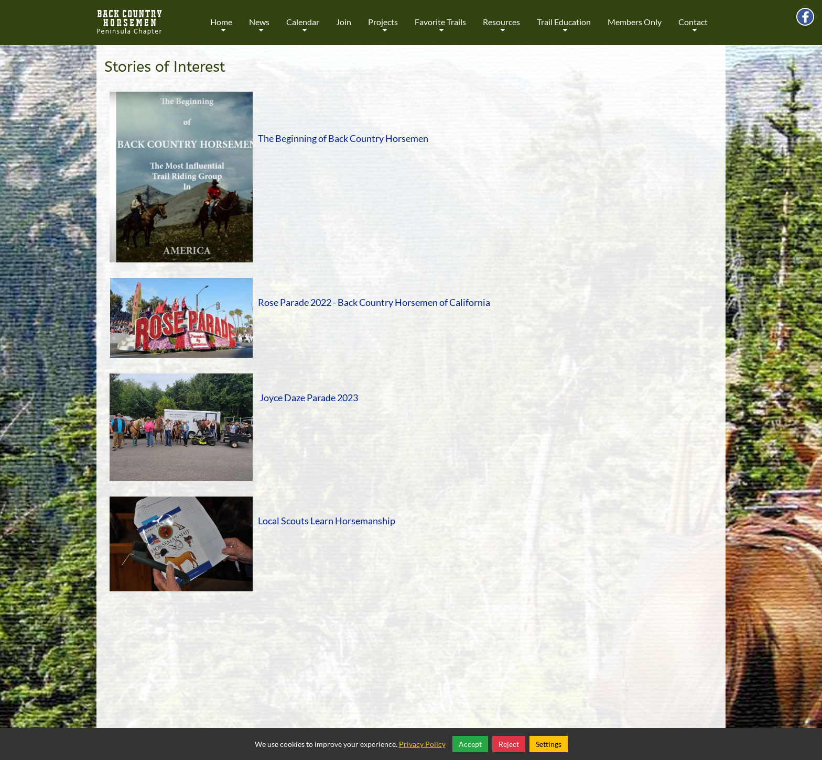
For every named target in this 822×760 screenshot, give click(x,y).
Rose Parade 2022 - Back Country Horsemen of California (374, 302)
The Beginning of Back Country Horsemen (343, 138)
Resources (501, 29)
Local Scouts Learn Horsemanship (326, 520)
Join (343, 22)
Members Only (635, 22)
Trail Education (564, 29)
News (259, 29)
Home (221, 29)
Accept (470, 744)
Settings (548, 744)
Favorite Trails (440, 29)
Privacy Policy (422, 744)
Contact (693, 29)
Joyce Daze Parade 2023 (308, 397)
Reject (509, 744)
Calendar (302, 29)
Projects (383, 29)
